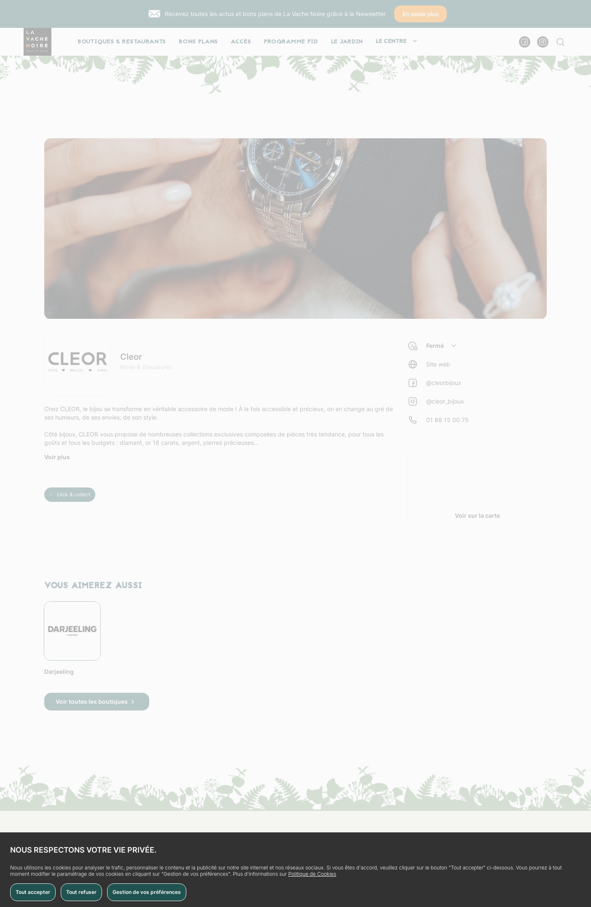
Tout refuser (81, 892)
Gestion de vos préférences (147, 892)
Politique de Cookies (312, 874)
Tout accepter (33, 892)
